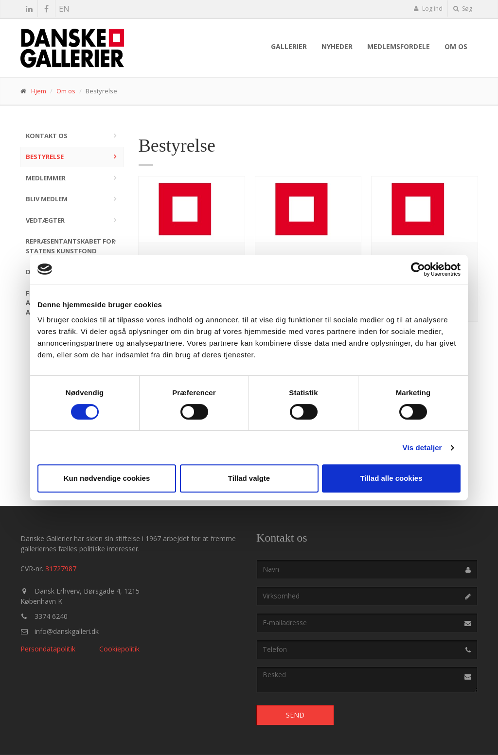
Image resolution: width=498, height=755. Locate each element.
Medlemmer (46, 178)
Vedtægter (45, 220)
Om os (456, 46)
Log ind (428, 8)
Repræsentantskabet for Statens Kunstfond (70, 246)
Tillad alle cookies (391, 478)
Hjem (38, 91)
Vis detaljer (422, 447)
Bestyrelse (45, 156)
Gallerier (289, 46)
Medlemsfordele (398, 46)
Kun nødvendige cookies (107, 478)
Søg (462, 8)
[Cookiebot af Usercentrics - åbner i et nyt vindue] (418, 269)
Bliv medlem (47, 198)
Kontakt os (47, 135)
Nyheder (337, 46)
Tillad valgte (249, 478)
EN (64, 8)
